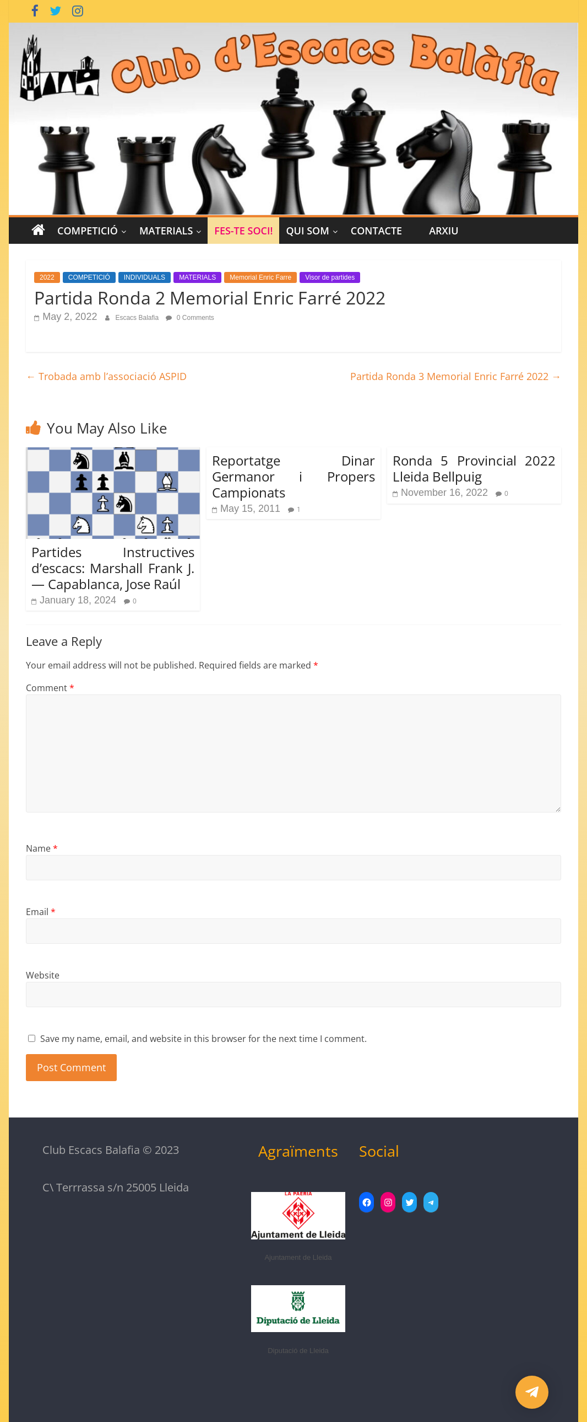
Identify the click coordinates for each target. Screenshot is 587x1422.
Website (42, 975)
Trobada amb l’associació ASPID (106, 376)
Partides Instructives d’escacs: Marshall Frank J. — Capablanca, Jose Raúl (112, 568)
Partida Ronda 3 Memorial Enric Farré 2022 (455, 376)
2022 (47, 277)
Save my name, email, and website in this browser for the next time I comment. (203, 1039)
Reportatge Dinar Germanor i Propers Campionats (293, 476)
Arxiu (443, 230)
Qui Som (307, 230)
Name (42, 848)
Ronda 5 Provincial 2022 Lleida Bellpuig (474, 468)
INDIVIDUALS (144, 277)
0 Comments (190, 318)
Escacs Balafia (137, 318)
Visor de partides (330, 277)
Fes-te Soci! (243, 230)
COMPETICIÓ (87, 230)
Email (41, 912)
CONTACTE (376, 230)
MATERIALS (166, 230)
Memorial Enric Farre (260, 277)
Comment (50, 688)
